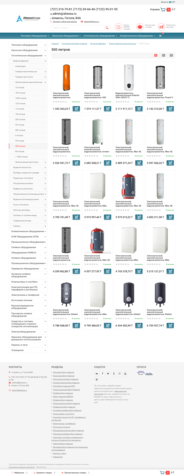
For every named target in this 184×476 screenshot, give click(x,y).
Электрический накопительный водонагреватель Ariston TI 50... (96, 150)
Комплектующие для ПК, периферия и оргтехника (29, 288)
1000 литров (20, 98)
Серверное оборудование (29, 268)
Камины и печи (29, 345)
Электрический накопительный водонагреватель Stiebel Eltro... (65, 313)
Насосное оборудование (65, 35)
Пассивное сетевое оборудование (29, 314)
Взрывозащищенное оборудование (29, 306)
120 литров (20, 103)
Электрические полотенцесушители (30, 194)
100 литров (20, 93)
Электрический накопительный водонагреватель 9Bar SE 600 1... (97, 258)
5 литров (19, 135)
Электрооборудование (29, 331)
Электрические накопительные (31, 82)
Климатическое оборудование (136, 35)
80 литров (19, 151)
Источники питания (29, 300)
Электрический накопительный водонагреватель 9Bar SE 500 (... (128, 150)
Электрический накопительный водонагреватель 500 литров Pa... (95, 96)
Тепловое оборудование (34, 35)
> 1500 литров (21, 157)
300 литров (20, 130)
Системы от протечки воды (30, 215)
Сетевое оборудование (29, 247)
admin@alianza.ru (91, 22)
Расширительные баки (30, 183)
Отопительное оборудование (99, 35)
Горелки (30, 226)
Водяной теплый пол (30, 167)
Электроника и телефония (29, 295)
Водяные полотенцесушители (30, 199)
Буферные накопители (30, 188)
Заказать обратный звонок (65, 22)
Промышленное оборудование (29, 242)
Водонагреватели (30, 61)
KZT (168, 2)
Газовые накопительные (31, 71)
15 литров (19, 109)
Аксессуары (20, 66)
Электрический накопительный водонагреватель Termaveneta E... (61, 96)
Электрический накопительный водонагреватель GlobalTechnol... (61, 150)
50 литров (19, 141)
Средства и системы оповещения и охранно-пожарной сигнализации (29, 324)
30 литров (19, 125)
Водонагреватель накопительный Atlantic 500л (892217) (127, 95)
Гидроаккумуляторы (30, 220)
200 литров (20, 119)
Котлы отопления (30, 204)
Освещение (29, 350)
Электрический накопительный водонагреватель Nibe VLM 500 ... (95, 204)
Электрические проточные (31, 162)
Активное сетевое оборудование (29, 275)
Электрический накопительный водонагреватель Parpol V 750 (160, 96)
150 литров (20, 114)
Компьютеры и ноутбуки (29, 281)
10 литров (19, 87)
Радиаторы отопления (30, 178)
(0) (60, 102)
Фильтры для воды (30, 210)
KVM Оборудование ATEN (29, 236)
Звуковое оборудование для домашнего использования (29, 338)
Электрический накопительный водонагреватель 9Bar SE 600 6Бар (128, 204)
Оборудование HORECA (29, 252)
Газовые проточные (31, 77)
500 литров (20, 146)
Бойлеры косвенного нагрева (30, 172)
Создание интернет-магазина (21, 467)
